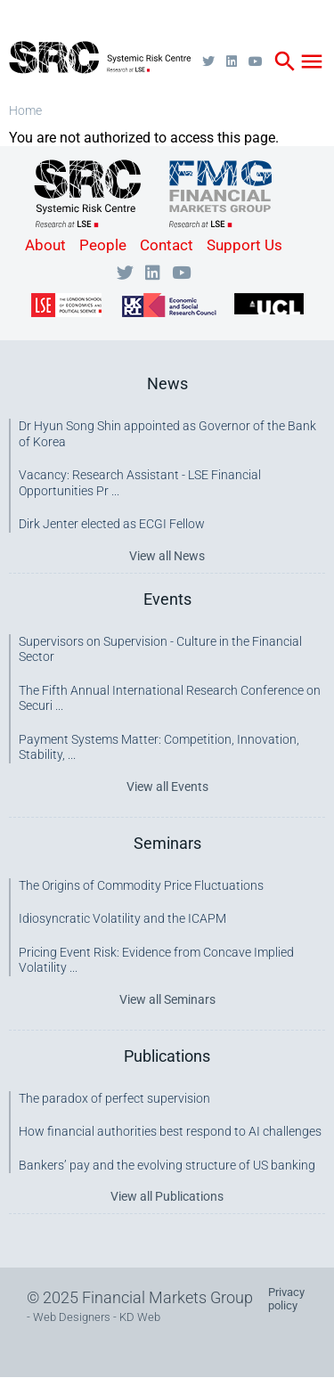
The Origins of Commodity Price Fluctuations (141, 885)
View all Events (167, 786)
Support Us (244, 245)
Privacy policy (286, 1298)
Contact (166, 245)
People (102, 245)
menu (311, 61)
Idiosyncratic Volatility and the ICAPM (122, 918)
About (45, 245)
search (285, 61)
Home (25, 110)
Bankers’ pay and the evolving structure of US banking (167, 1165)
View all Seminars (167, 999)
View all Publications (167, 1196)
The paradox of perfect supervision (114, 1098)
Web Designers (71, 1317)
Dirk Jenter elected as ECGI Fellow (112, 524)
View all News (167, 556)
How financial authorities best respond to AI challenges (170, 1131)
